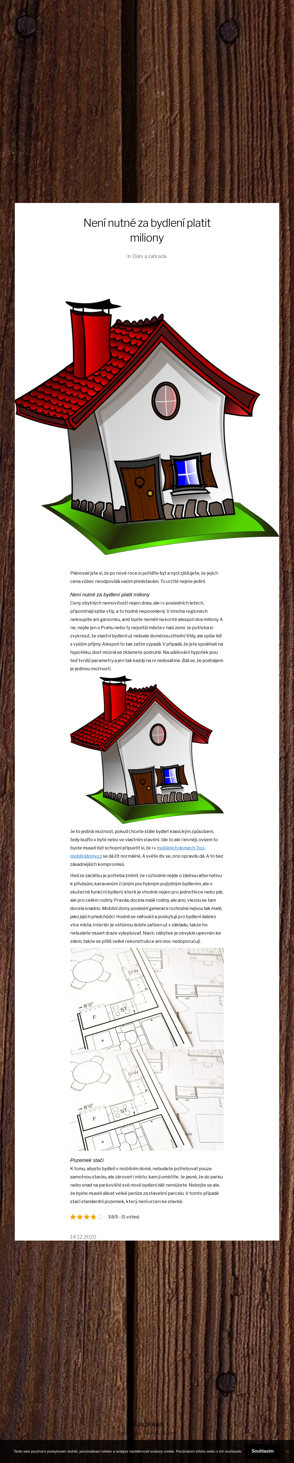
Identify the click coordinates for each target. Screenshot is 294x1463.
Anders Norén (159, 1433)
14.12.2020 (83, 1237)
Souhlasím (262, 1451)
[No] (287, 1451)
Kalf (21, 31)
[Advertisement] (147, 162)
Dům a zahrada (149, 256)
